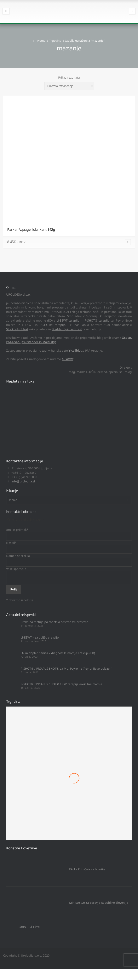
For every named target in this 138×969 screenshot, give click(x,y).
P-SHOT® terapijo (97, 320)
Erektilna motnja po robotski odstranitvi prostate (54, 622)
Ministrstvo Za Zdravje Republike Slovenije (67, 903)
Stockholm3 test (17, 329)
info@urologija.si (23, 481)
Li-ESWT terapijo (68, 320)
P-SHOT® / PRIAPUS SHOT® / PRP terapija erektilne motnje (61, 684)
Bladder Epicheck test (67, 329)
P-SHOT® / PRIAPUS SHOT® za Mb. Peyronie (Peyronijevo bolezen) (66, 668)
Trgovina (55, 40)
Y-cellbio (74, 350)
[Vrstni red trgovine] (69, 86)
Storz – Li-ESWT (23, 927)
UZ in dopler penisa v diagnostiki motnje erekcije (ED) (58, 653)
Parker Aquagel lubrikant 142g (31, 229)
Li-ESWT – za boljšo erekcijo (40, 637)
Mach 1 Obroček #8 (69, 796)
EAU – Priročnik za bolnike (55, 869)
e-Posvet (67, 359)
